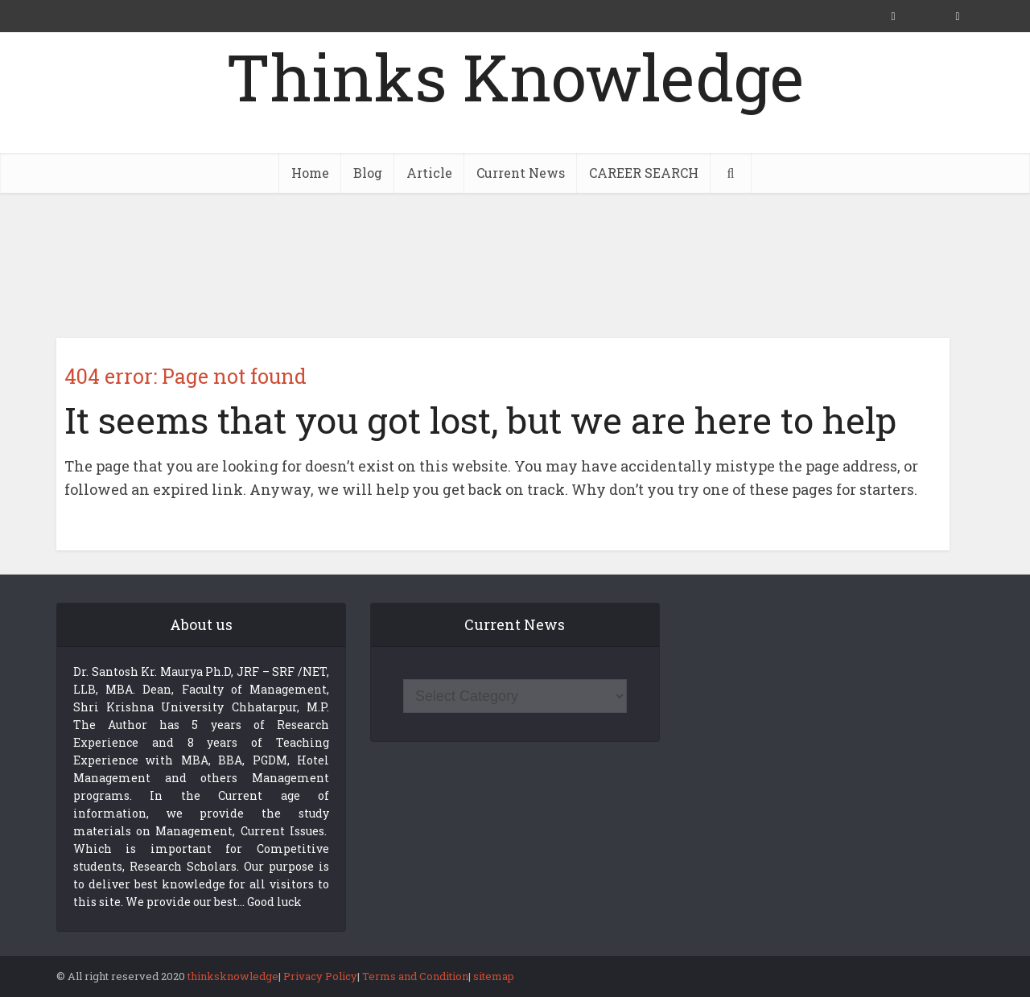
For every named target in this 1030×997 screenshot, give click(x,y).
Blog (367, 172)
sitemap (493, 976)
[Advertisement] (515, 265)
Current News (520, 172)
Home (310, 172)
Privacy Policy (320, 976)
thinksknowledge (232, 976)
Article (429, 172)
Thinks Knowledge (515, 76)
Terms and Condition (415, 976)
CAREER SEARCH (643, 172)
